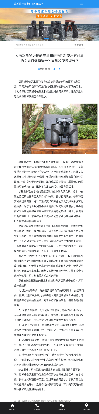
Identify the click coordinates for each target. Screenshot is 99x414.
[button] (46, 38)
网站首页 (19, 45)
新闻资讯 (29, 45)
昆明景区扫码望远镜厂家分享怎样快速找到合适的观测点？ (47, 400)
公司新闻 (39, 45)
